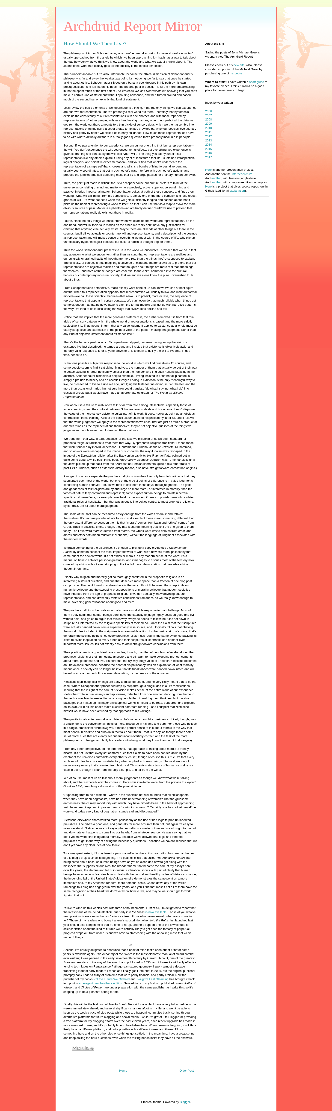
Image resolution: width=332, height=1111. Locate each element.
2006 (208, 111)
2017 (208, 157)
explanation (237, 190)
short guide (256, 82)
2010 (208, 128)
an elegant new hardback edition (100, 983)
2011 (208, 132)
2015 (208, 149)
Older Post (187, 1070)
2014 (208, 144)
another (216, 178)
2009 (208, 123)
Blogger (185, 1102)
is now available (155, 912)
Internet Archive (241, 174)
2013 (208, 140)
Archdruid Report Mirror (132, 26)
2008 (208, 119)
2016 (208, 153)
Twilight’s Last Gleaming (152, 979)
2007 (208, 115)
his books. (236, 73)
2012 (208, 136)
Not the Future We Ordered (111, 979)
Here (208, 169)
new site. (240, 65)
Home (123, 1070)
